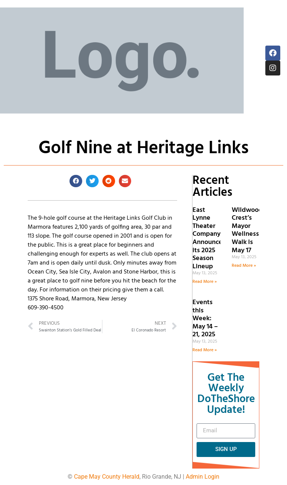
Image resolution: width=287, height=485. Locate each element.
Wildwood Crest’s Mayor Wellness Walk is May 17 (247, 230)
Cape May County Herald (106, 476)
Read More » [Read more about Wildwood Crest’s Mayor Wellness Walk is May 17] (244, 265)
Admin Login (202, 476)
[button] (76, 181)
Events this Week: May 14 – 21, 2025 (205, 318)
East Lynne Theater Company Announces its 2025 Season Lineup (208, 238)
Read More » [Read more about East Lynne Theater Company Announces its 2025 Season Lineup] (204, 281)
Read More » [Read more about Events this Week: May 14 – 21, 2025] (204, 350)
